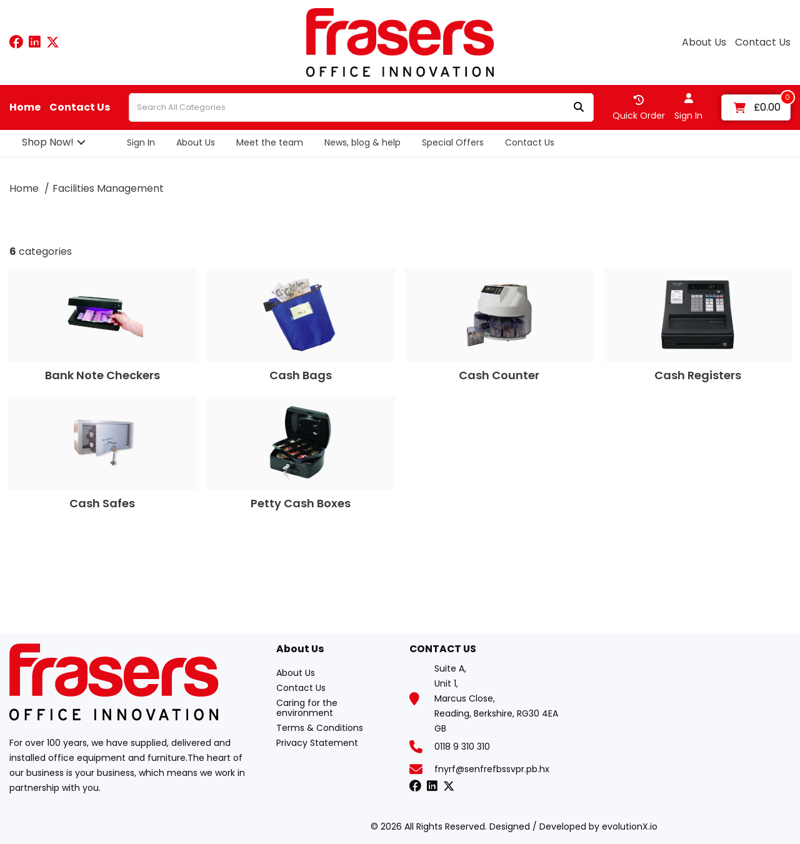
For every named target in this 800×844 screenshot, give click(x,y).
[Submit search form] (579, 108)
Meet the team (269, 142)
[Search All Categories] (361, 107)
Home (25, 107)
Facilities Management (108, 188)
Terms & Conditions (319, 728)
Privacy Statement (317, 743)
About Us (704, 42)
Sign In (141, 142)
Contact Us (763, 42)
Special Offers (453, 142)
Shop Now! (48, 142)
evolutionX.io (630, 826)
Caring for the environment (307, 708)
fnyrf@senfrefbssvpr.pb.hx (491, 769)
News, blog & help (362, 142)
